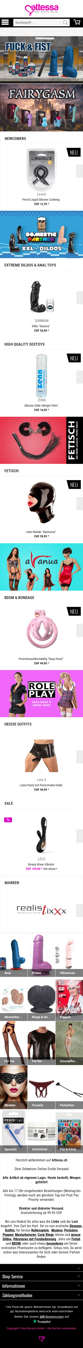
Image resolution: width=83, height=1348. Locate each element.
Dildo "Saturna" (41, 326)
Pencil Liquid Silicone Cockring (41, 199)
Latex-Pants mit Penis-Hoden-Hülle (41, 785)
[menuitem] (5, 22)
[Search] (65, 22)
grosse (76, 1235)
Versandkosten (65, 1307)
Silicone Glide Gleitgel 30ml (41, 405)
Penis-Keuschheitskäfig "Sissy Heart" (41, 659)
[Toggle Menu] (5, 24)
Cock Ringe (46, 1235)
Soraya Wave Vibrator (41, 864)
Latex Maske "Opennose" (41, 532)
